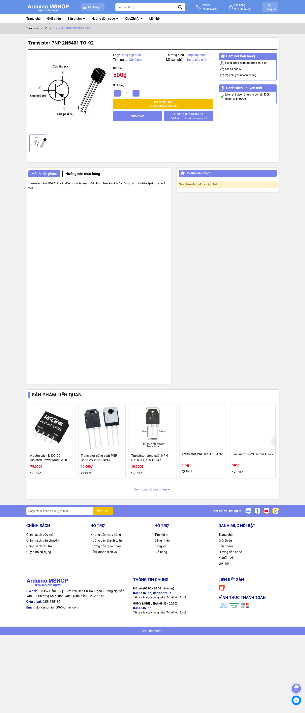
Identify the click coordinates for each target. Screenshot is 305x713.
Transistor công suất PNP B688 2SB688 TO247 (99, 458)
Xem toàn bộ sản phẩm (152, 489)
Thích (35, 473)
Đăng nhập (162, 540)
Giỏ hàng (161, 552)
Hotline (210, 7)
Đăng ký (160, 546)
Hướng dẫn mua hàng (105, 535)
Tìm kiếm (161, 535)
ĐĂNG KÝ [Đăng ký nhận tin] (103, 511)
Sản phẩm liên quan (57, 395)
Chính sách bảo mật (40, 535)
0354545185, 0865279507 (152, 593)
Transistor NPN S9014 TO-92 (252, 454)
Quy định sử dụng (38, 552)
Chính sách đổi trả (39, 546)
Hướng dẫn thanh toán (106, 540)
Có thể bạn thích (196, 173)
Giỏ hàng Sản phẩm (242, 7)
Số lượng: (119, 85)
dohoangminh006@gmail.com (57, 607)
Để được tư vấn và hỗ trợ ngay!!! (188, 116)
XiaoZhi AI (132, 18)
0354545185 (51, 602)
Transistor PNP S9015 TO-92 (202, 454)
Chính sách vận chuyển (42, 540)
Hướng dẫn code (104, 18)
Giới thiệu (54, 18)
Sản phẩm (75, 18)
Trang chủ (33, 18)
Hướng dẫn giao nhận (105, 546)
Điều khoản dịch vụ (103, 552)
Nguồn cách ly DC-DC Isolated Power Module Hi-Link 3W (49, 458)
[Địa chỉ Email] (69, 511)
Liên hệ (154, 18)
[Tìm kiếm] (180, 7)
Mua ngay (138, 115)
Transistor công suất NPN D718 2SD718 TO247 (149, 458)
